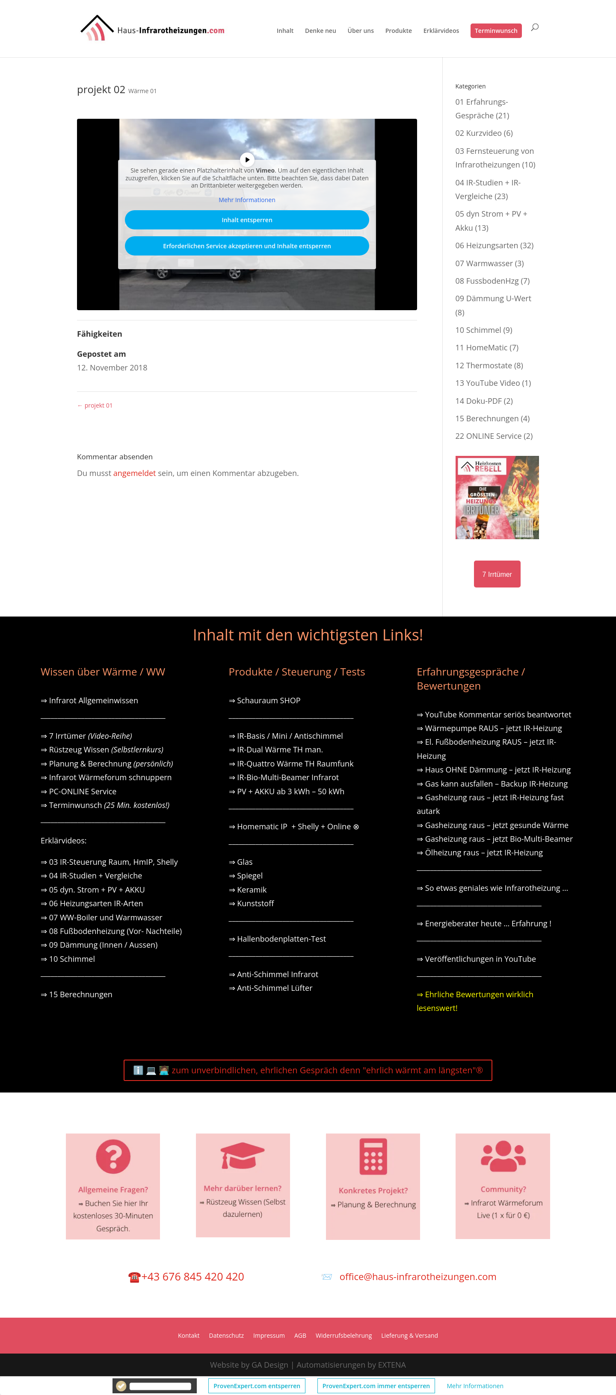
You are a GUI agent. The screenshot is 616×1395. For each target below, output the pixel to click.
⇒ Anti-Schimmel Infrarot (274, 974)
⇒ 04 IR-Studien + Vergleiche (91, 875)
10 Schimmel (478, 330)
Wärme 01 (142, 91)
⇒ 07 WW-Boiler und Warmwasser (102, 917)
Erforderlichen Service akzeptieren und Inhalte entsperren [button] (247, 246)
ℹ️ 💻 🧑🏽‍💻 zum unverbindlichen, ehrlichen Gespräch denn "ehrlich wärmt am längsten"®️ (308, 1070)
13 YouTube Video (488, 383)
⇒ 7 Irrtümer (86, 736)
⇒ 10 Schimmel (69, 959)
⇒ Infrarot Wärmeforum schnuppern (106, 777)
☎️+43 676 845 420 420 (186, 1276)
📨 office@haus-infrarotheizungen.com (409, 1276)
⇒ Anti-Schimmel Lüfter (271, 988)
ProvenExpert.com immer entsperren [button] (376, 1386)
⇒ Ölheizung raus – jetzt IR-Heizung (480, 852)
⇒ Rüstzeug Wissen (102, 749)
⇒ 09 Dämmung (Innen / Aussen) (99, 945)
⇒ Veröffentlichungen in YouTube (476, 959)
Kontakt (189, 1336)
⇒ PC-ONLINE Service (78, 791)
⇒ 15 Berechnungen (77, 994)
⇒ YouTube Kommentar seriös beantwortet (494, 714)
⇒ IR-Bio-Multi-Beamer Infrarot (284, 777)
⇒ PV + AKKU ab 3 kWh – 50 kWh (287, 791)
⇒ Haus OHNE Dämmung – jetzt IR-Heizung (494, 769)
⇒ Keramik (248, 889)
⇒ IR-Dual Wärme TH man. (276, 749)
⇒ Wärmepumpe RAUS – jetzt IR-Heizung (489, 728)
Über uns (361, 31)
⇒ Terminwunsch (105, 805)
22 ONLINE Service (489, 436)
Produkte (398, 31)
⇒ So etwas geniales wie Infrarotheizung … (492, 888)
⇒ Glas (241, 862)
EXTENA (392, 1365)
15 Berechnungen (487, 418)
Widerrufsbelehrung (344, 1336)
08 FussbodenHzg (487, 281)
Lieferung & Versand (409, 1336)
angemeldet (134, 473)
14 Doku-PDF (479, 401)
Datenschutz (226, 1336)
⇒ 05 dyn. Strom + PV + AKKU (93, 889)
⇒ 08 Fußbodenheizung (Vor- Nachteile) (111, 931)
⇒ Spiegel (246, 875)
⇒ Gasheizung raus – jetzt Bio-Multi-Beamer (495, 839)
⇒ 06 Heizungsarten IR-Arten (93, 903)
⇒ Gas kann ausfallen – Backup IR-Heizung (492, 783)
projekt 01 (95, 405)
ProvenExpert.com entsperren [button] (256, 1386)
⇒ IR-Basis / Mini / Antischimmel (286, 736)
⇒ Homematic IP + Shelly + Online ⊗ (294, 826)
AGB (300, 1336)
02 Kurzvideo (479, 133)
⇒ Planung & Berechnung (107, 763)
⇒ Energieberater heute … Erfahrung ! (484, 923)
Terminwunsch (496, 30)
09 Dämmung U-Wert (494, 298)
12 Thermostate (484, 365)
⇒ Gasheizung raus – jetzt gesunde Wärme (493, 825)
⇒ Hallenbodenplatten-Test (277, 939)
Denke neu (320, 31)
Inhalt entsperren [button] (247, 220)
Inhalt (285, 31)
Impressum (269, 1336)
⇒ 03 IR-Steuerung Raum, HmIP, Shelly (109, 862)
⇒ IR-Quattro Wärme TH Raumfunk (291, 763)
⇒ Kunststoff (251, 903)
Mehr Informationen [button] (475, 1386)
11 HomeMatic (482, 347)
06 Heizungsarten (487, 245)
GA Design (270, 1365)
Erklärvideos (441, 31)
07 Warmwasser (484, 263)
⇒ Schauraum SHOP (265, 700)
